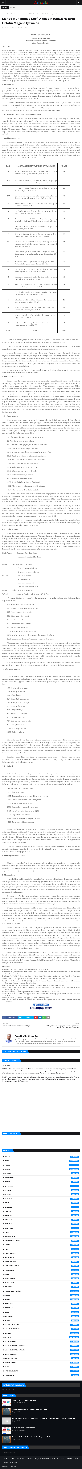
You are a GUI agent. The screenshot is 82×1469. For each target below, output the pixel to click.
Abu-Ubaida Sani (9, 28)
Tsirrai (42, 1312)
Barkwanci (42, 1186)
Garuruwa (42, 1220)
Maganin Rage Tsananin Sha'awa (24, 1400)
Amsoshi (15, 1466)
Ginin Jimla (42, 1228)
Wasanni (42, 1333)
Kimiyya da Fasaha (42, 1266)
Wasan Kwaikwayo (42, 1329)
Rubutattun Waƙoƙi (42, 1291)
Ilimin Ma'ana (42, 1253)
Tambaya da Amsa (72, 1459)
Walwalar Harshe (42, 1325)
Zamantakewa (42, 1362)
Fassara (42, 1211)
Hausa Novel (42, 1236)
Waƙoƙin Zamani (42, 1354)
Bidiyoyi (42, 1190)
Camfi (42, 1203)
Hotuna (42, 1245)
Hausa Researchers (42, 1241)
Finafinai (42, 1215)
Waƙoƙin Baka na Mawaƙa (42, 1350)
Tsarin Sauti (42, 1308)
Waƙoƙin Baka (42, 1341)
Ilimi (42, 1249)
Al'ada (42, 1169)
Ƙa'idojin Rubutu (42, 1371)
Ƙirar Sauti (42, 1375)
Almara (42, 1173)
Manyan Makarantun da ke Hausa (45, 1459)
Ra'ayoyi (42, 1287)
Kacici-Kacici (42, 1257)
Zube (8, 14)
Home (4, 14)
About (12, 1459)
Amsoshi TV (42, 1178)
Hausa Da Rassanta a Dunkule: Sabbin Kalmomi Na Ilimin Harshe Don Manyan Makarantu (44, 1418)
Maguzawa (42, 1283)
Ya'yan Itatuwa (42, 1358)
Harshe (42, 1232)
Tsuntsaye (42, 1316)
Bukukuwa (42, 1199)
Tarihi (42, 1299)
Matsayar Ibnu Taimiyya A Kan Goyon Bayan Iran (29, 1409)
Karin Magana (42, 1262)
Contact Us (29, 1459)
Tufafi (42, 1320)
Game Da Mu (20, 1459)
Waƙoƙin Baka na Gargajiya (42, 1346)
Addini (42, 1165)
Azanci (42, 1182)
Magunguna (42, 1278)
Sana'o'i (42, 1295)
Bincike (42, 1194)
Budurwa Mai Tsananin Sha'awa (23, 1428)
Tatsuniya (42, 1304)
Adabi (42, 1161)
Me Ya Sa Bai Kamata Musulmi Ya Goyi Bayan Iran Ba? (31, 1437)
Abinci (42, 1157)
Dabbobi (42, 1207)
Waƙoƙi (42, 1337)
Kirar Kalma (42, 1270)
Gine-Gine (42, 1224)
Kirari (42, 1274)
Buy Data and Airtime (10, 1462)
